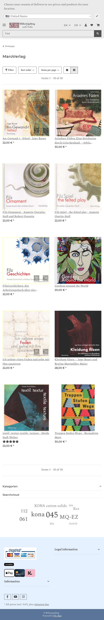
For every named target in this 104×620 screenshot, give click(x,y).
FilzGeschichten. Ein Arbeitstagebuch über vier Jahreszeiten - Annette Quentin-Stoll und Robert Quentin (26, 288)
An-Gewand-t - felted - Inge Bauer (24, 138)
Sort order (26, 70)
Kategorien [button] (10, 486)
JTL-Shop (57, 615)
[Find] (97, 33)
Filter (9, 70)
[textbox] (48, 16)
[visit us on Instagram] (23, 597)
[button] (86, 25)
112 (24, 511)
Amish (73, 523)
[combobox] (48, 16)
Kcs (76, 509)
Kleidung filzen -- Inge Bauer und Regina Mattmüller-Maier (76, 361)
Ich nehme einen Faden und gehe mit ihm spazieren (26, 361)
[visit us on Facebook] (7, 597)
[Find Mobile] (48, 33)
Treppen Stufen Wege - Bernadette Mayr (76, 435)
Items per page (48, 70)
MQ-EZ (69, 517)
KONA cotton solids (50, 506)
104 (71, 505)
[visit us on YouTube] (15, 597)
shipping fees (41, 604)
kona (38, 514)
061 (24, 519)
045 (52, 515)
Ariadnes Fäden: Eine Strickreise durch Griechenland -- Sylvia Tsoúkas (75, 140)
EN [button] (66, 25)
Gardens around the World (71, 286)
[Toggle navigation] (4, 24)
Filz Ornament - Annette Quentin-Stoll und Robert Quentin (24, 214)
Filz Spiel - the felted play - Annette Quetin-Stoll (77, 214)
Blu (52, 523)
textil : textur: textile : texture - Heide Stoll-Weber (26, 435)
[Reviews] (11, 442)
